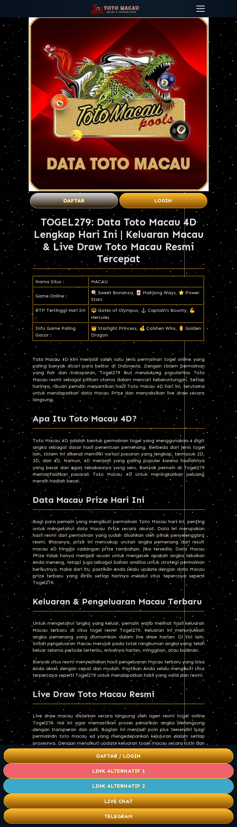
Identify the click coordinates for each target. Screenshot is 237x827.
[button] (200, 9)
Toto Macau (46, 359)
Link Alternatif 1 (118, 771)
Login (163, 200)
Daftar (73, 200)
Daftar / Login (118, 756)
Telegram (118, 816)
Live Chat (118, 801)
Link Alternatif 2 (118, 786)
